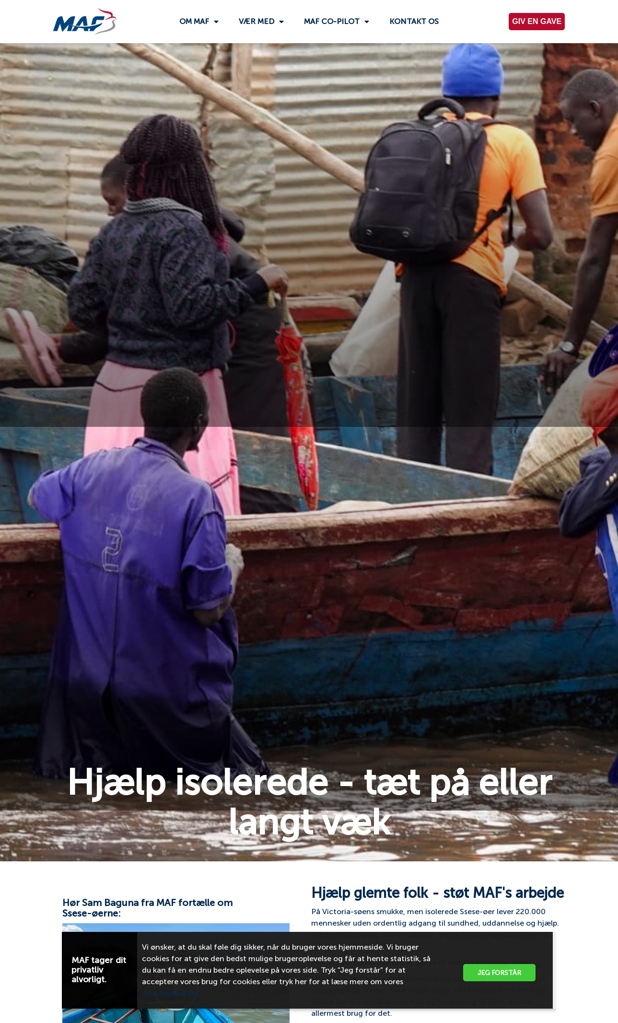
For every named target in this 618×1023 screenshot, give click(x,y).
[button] (541, 937)
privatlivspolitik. (170, 993)
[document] (309, 511)
